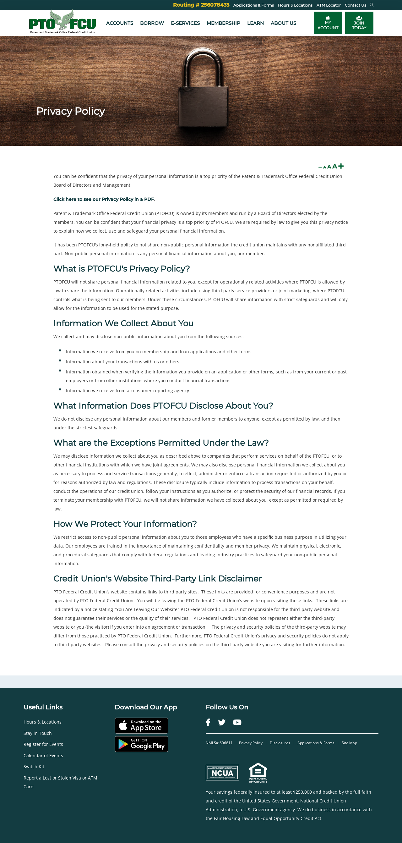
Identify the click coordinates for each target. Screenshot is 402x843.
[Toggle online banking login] (328, 23)
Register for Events (43, 744)
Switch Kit (34, 766)
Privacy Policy (251, 743)
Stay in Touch (38, 733)
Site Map (349, 743)
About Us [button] (283, 23)
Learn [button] (255, 23)
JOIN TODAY (359, 23)
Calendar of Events (43, 755)
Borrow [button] (152, 23)
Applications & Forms (315, 743)
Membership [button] (223, 23)
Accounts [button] (119, 23)
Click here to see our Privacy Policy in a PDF (103, 199)
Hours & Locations (43, 722)
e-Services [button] (185, 23)
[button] (371, 5)
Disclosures (280, 743)
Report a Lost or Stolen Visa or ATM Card (60, 782)
